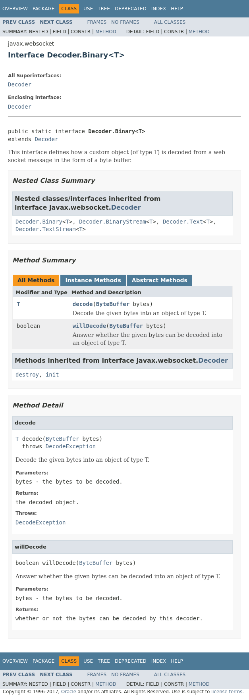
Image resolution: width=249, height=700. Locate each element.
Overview (15, 8)
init (52, 374)
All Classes (169, 22)
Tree (104, 8)
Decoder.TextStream (45, 229)
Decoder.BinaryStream (112, 221)
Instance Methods (93, 280)
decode (83, 304)
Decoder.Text (183, 221)
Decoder (19, 84)
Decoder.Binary (38, 221)
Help (177, 8)
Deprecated (131, 8)
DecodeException (71, 446)
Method (105, 31)
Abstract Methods (159, 280)
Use (88, 8)
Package (43, 8)
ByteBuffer (112, 304)
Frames (97, 22)
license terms (226, 691)
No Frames (125, 22)
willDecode (89, 326)
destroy (27, 374)
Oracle (68, 691)
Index (158, 8)
